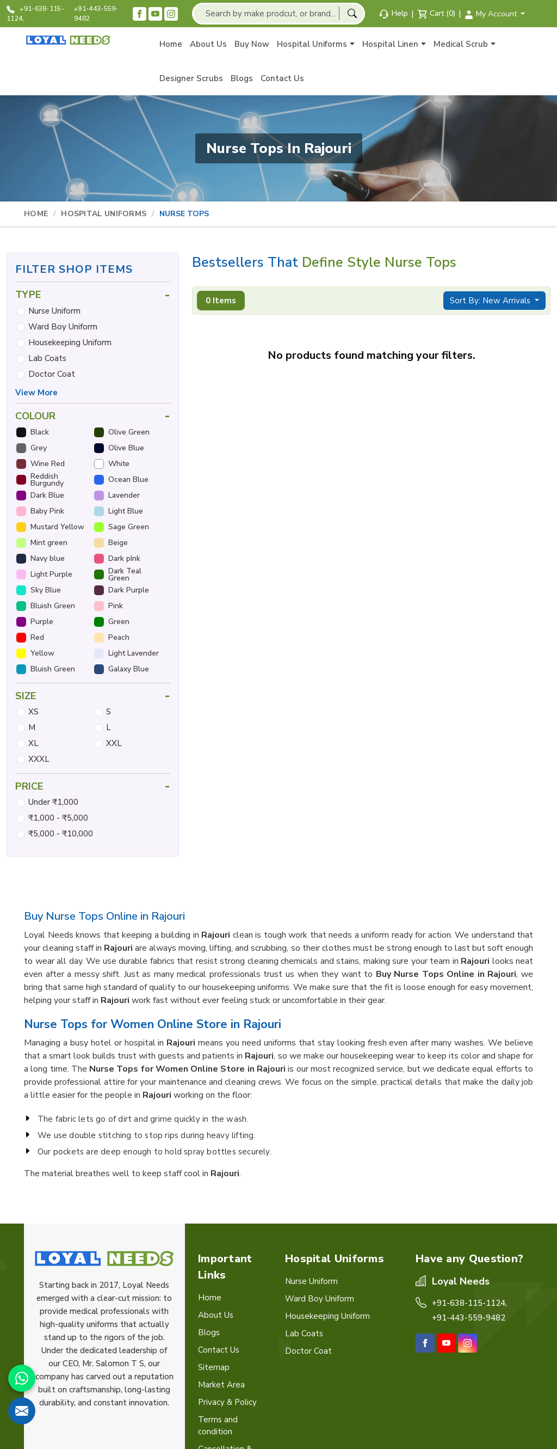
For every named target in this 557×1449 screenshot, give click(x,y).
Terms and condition (218, 1425)
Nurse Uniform (54, 310)
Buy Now (251, 44)
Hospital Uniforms (316, 44)
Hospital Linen (394, 44)
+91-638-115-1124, (35, 13)
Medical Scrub (465, 44)
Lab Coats (47, 358)
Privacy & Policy (227, 1402)
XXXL (38, 759)
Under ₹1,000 (53, 802)
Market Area (221, 1384)
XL (33, 743)
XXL (114, 743)
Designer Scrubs (191, 78)
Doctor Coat (51, 374)
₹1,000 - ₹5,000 (58, 817)
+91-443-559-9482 (96, 13)
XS (33, 711)
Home (170, 44)
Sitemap (214, 1367)
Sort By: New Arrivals (491, 300)
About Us (208, 44)
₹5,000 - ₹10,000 (60, 833)
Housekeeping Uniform (70, 342)
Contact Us (282, 78)
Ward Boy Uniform (62, 326)
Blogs (242, 78)
